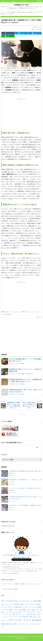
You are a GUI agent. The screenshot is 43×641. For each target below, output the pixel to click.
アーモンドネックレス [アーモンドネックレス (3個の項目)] (30, 607)
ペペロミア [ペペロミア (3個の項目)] (4, 610)
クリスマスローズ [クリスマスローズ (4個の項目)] (25, 601)
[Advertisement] (21, 113)
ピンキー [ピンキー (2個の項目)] (23, 612)
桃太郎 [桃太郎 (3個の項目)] (17, 604)
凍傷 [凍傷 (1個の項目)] (35, 616)
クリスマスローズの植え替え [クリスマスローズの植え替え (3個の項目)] (12, 607)
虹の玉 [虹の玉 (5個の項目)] (9, 624)
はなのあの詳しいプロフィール (11, 566)
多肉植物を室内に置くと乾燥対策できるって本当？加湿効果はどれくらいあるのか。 (21, 21)
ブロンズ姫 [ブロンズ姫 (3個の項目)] (17, 610)
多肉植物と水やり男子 (21, 5)
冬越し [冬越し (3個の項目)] (22, 604)
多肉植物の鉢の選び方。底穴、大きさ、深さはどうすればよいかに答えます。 (25, 391)
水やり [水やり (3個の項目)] (29, 610)
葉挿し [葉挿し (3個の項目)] (11, 610)
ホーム (21, 414)
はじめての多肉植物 (37, 29)
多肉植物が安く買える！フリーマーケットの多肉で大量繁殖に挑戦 (25, 370)
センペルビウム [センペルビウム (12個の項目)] (9, 600)
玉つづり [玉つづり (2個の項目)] (9, 614)
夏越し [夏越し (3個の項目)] (24, 610)
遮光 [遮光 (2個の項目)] (33, 610)
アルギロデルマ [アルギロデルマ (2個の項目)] (31, 612)
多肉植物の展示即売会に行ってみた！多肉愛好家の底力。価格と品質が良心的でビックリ (25, 380)
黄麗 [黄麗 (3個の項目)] (33, 620)
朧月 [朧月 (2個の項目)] (14, 614)
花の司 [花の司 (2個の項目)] (28, 614)
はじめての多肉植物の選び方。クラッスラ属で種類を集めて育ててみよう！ (25, 360)
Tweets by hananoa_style (8, 525)
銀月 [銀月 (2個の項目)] (27, 616)
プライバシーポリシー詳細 (10, 589)
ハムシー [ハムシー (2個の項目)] (23, 614)
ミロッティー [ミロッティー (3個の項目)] (22, 624)
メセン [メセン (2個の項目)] (37, 610)
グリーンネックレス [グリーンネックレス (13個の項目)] (19, 620)
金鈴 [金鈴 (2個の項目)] (19, 612)
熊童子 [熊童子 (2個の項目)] (31, 616)
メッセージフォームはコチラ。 (11, 573)
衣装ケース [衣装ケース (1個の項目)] (5, 620)
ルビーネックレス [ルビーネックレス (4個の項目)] (7, 604)
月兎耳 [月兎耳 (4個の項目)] (3, 624)
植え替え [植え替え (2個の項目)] (33, 614)
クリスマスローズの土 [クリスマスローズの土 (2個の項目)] (10, 612)
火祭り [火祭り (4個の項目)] (15, 624)
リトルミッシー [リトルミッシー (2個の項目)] (12, 616)
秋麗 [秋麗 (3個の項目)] (39, 607)
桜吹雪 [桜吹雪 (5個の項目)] (38, 620)
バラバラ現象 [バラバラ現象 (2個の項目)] (22, 616)
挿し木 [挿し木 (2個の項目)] (18, 614)
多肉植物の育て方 (29, 373)
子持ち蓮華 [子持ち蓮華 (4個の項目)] (37, 601)
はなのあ (40, 316)
